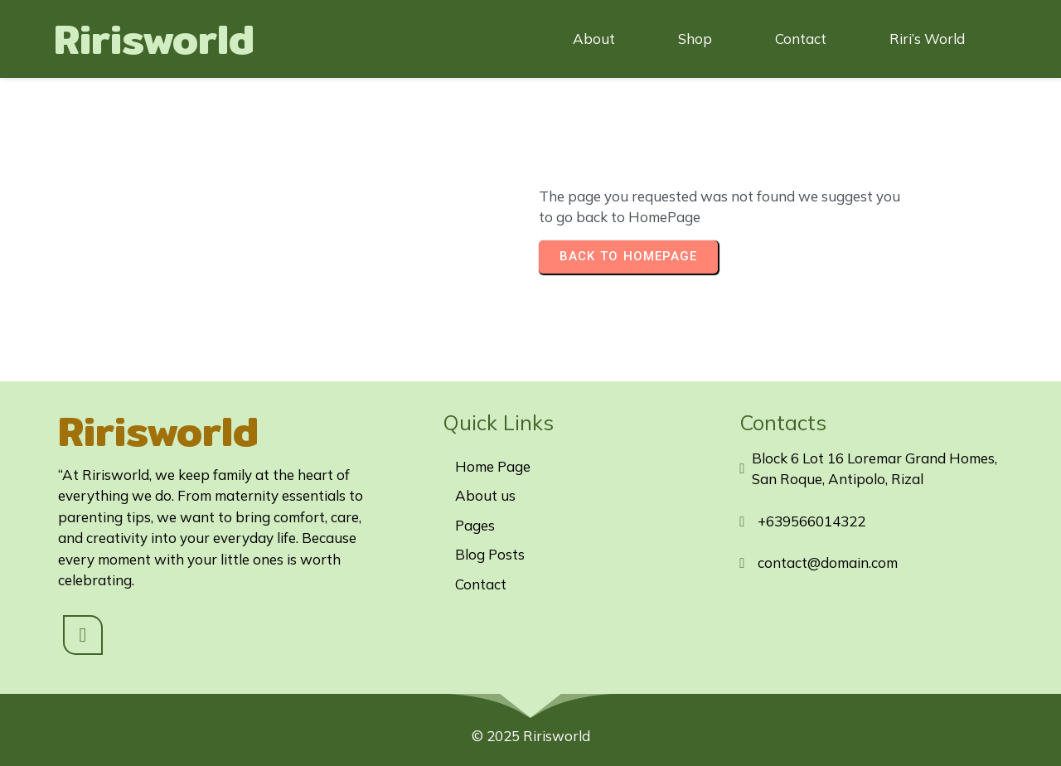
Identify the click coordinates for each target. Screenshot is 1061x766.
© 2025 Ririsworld (531, 735)
